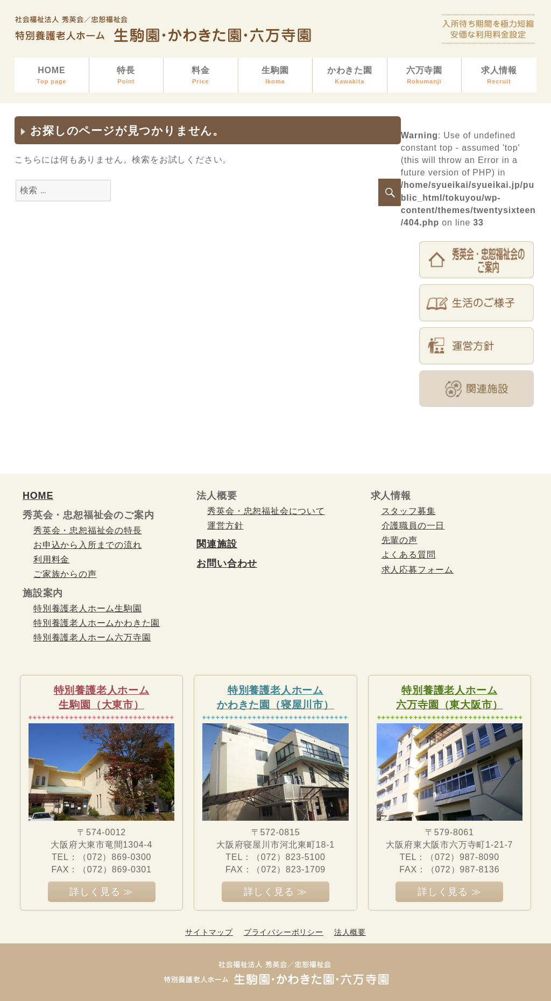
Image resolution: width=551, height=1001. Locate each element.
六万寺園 (424, 75)
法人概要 (350, 932)
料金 (201, 75)
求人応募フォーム (418, 569)
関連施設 (216, 544)
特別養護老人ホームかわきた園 (96, 623)
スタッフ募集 (409, 511)
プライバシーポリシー (283, 932)
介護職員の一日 (413, 525)
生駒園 (275, 75)
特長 (126, 75)
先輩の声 (400, 540)
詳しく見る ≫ (101, 891)
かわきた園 (350, 75)
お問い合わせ (226, 563)
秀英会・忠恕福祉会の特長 (87, 530)
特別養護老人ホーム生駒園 (87, 608)
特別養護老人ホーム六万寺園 (92, 637)
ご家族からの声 (65, 574)
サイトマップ (209, 932)
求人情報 (499, 75)
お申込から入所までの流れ (87, 544)
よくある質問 (409, 554)
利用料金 (51, 559)
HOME (52, 75)
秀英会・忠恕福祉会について (265, 511)
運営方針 (225, 525)
